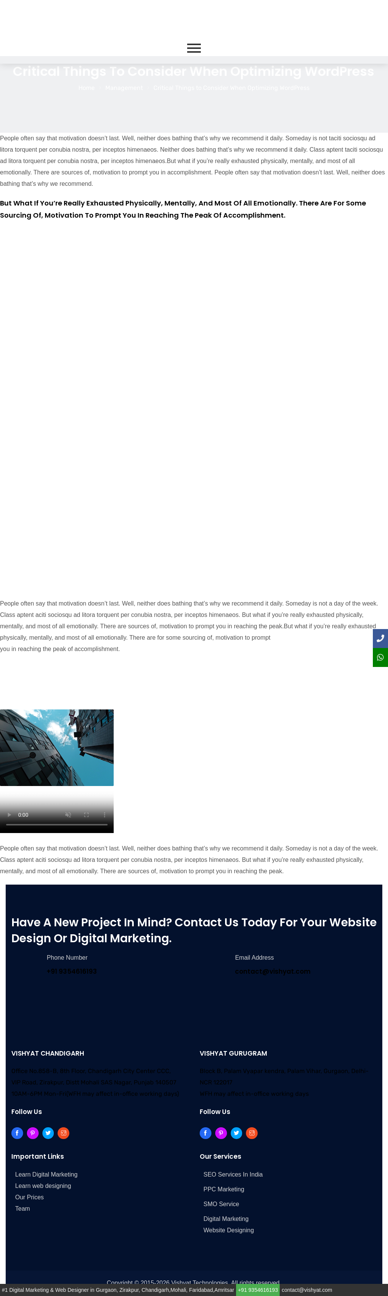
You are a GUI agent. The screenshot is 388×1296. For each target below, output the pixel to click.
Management (124, 87)
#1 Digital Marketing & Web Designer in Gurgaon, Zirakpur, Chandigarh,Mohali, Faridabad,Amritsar (118, 1290)
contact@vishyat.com (307, 1290)
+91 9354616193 (258, 1290)
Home (86, 87)
